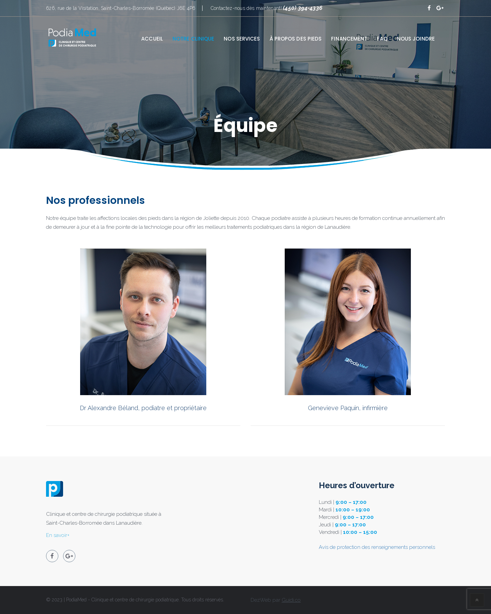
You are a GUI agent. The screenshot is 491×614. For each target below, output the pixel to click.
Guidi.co (291, 600)
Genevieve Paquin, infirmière (348, 407)
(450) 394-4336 (302, 8)
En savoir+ (58, 535)
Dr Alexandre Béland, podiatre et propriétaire (143, 407)
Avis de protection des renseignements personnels (377, 547)
